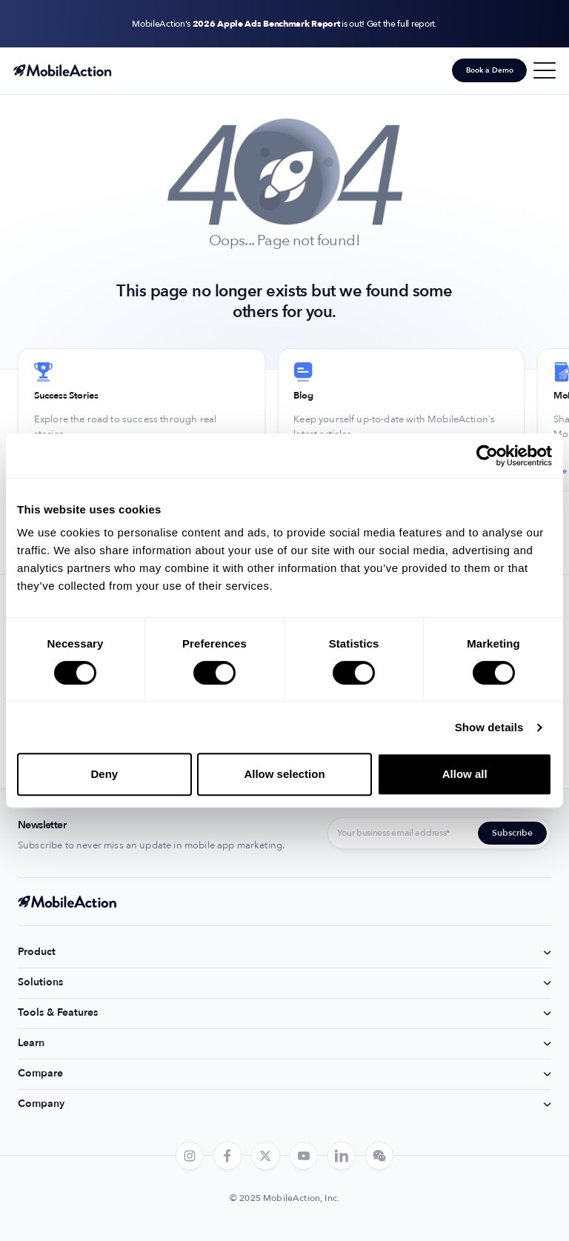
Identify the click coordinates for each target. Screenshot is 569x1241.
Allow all (465, 774)
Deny (104, 774)
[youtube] (303, 1156)
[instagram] (190, 1156)
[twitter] (265, 1156)
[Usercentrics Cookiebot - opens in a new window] (487, 456)
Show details (489, 727)
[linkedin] (341, 1156)
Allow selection (284, 774)
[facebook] (227, 1156)
